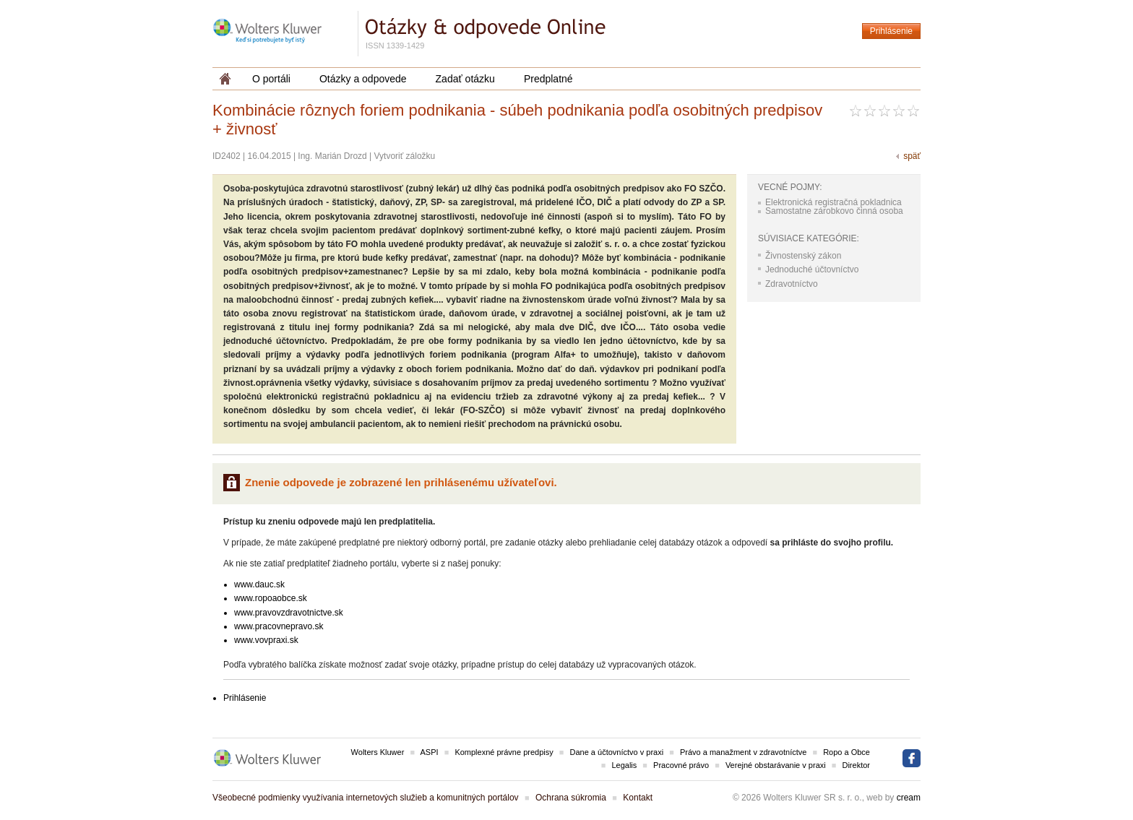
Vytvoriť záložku (405, 156)
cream (909, 798)
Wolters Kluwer (378, 752)
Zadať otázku (465, 79)
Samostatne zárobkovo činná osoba (834, 211)
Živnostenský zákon (803, 256)
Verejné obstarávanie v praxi (775, 765)
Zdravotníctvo (791, 284)
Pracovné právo (681, 765)
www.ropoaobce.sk (270, 598)
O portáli (271, 79)
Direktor (856, 765)
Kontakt (637, 798)
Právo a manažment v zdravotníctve (743, 752)
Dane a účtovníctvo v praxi (617, 752)
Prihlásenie (891, 31)
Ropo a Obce (846, 752)
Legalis (624, 765)
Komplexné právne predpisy (504, 752)
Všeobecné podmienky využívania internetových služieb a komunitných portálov (365, 798)
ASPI (430, 752)
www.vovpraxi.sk (266, 640)
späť (912, 156)
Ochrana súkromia (570, 798)
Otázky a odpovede (363, 79)
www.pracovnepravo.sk (278, 626)
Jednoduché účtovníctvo (811, 269)
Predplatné (548, 79)
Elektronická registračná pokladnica (833, 202)
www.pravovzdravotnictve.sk (288, 613)
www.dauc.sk (259, 584)
